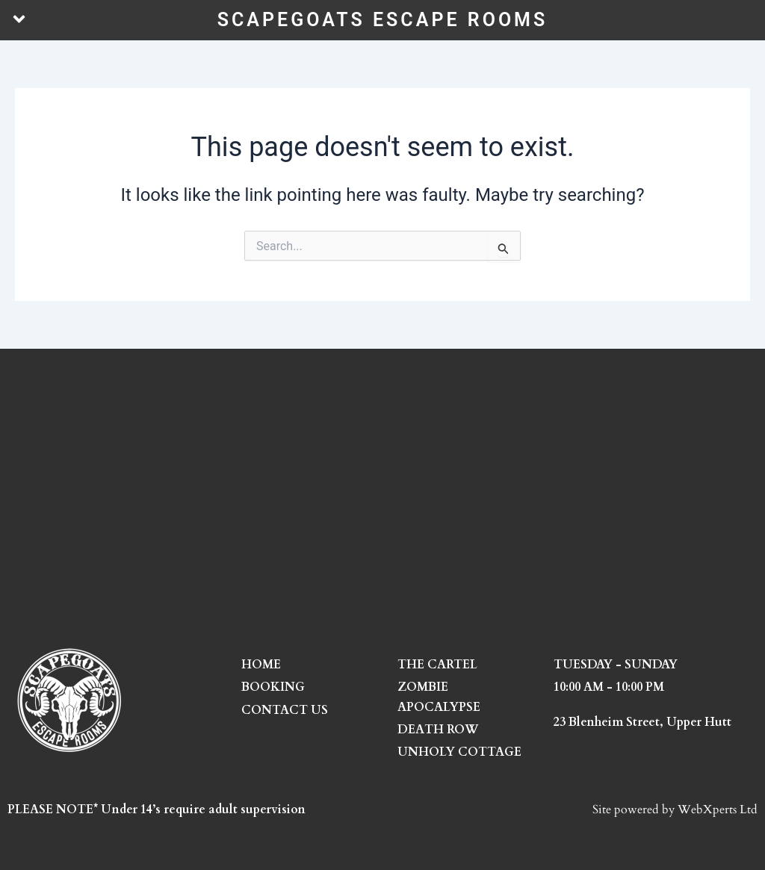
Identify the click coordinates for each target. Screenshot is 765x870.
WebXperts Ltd (718, 809)
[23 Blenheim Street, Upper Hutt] (382, 498)
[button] (19, 20)
